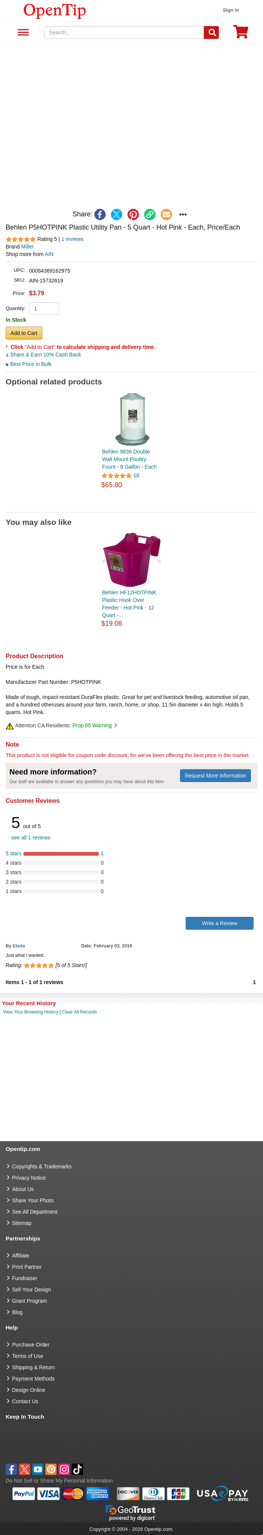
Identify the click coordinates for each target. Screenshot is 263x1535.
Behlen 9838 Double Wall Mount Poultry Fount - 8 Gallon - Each (129, 459)
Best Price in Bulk (29, 364)
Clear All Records (79, 1012)
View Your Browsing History (30, 1012)
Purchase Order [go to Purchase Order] (30, 1345)
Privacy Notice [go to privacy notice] (29, 1178)
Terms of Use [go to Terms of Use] (27, 1356)
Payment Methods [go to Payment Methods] (33, 1379)
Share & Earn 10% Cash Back (43, 355)
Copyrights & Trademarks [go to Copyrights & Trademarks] (42, 1166)
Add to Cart (24, 333)
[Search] (211, 32)
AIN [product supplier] (49, 254)
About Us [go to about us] (23, 1189)
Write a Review (219, 923)
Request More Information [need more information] (215, 776)
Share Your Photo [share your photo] (33, 1200)
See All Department (22, 32)
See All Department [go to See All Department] (35, 1212)
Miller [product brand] (27, 247)
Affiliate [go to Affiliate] (20, 1256)
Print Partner (27, 1267)
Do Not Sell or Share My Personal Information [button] (59, 1481)
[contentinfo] (55, 11)
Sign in (231, 10)
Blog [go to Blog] (17, 1312)
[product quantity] (44, 308)
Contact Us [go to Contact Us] (25, 1401)
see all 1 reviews (31, 838)
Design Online (28, 1390)
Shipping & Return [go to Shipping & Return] (33, 1367)
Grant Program (29, 1301)
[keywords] (124, 32)
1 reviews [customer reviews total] (72, 239)
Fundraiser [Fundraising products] (24, 1278)
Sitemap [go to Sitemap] (21, 1223)
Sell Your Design (31, 1290)
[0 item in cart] (240, 34)
